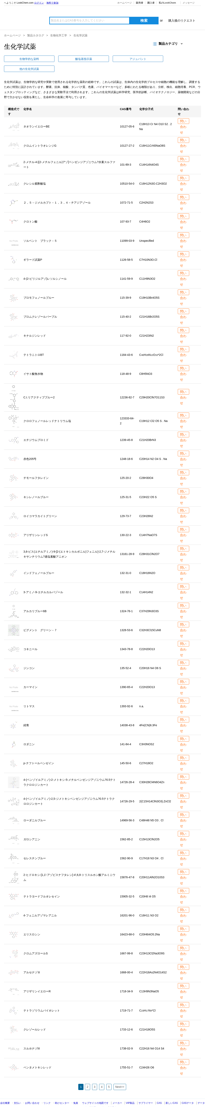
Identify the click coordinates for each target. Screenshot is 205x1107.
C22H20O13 (147, 639)
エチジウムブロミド (36, 430)
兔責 (75, 1093)
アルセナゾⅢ (31, 962)
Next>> (119, 1076)
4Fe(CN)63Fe (148, 715)
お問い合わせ (32, 1093)
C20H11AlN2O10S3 (151, 867)
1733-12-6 (126, 1019)
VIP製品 (130, 1093)
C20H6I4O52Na (149, 924)
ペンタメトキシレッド (37, 1057)
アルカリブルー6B (34, 601)
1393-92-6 (126, 696)
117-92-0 (125, 325)
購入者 (151, 2)
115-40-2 (125, 306)
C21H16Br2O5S (149, 306)
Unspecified (146, 230)
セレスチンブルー (34, 848)
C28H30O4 (146, 467)
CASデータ (188, 1093)
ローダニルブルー (34, 810)
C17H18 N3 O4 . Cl (151, 848)
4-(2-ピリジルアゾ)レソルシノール (45, 268)
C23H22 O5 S (148, 486)
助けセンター (62, 1093)
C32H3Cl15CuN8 (150, 620)
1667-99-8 (126, 943)
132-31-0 (125, 563)
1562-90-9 (126, 848)
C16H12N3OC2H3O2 (153, 173)
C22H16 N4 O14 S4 (151, 1038)
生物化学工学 (58, 35)
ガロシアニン (31, 829)
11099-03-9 (127, 230)
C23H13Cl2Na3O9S (152, 943)
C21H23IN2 (146, 325)
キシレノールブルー (36, 486)
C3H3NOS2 (146, 734)
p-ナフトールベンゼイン (38, 753)
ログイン (39, 2)
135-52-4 (125, 658)
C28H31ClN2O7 (149, 544)
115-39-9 (125, 287)
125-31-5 (125, 486)
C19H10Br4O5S (149, 287)
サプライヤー (146, 1093)
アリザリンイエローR (37, 981)
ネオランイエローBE (36, 116)
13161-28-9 (127, 544)
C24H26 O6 (146, 1057)
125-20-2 (125, 467)
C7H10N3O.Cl (148, 249)
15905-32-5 (127, 886)
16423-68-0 (127, 924)
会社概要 (5, 1093)
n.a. (141, 696)
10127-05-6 (127, 116)
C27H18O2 (146, 753)
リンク (47, 1093)
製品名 (113, 1098)
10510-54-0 (127, 173)
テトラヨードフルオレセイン (41, 886)
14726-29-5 (127, 791)
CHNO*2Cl (151, 344)
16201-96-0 (127, 905)
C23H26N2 (146, 506)
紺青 (26, 715)
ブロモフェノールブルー (38, 287)
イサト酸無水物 (33, 363)
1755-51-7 (126, 1057)
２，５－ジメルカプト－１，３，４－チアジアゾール (57, 192)
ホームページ (124, 2)
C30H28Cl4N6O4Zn (151, 772)
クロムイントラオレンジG (39, 135)
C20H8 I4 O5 (147, 886)
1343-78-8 (126, 639)
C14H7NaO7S (148, 525)
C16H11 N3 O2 (149, 905)
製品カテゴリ (98, 1098)
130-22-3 (125, 525)
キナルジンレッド (34, 325)
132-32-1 (125, 582)
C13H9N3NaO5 (149, 981)
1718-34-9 (126, 981)
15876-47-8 (127, 867)
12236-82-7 (127, 387)
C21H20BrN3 (147, 430)
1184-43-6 (126, 344)
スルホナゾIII (31, 1038)
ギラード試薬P (32, 249)
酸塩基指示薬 (44, 59)
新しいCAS (172, 1093)
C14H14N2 (146, 582)
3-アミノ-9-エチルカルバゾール (43, 582)
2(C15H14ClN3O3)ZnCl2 (155, 791)
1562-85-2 (126, 829)
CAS (159, 1093)
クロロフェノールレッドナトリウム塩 (47, 411)
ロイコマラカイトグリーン (40, 506)
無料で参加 (52, 2)
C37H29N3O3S (149, 601)
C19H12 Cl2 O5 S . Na (153, 411)
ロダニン (29, 734)
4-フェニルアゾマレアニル (40, 905)
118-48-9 (125, 363)
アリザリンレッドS (35, 525)
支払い (17, 1093)
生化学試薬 (80, 35)
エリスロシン (31, 924)
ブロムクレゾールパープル (40, 306)
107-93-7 (125, 211)
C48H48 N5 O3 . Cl (151, 810)
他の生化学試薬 (101, 59)
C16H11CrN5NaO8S (152, 135)
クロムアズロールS (35, 943)
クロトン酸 (30, 211)
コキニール (30, 639)
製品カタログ (35, 35)
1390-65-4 (126, 677)
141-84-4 (125, 734)
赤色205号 (29, 449)
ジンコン (29, 658)
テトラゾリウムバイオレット (41, 1000)
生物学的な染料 (16, 59)
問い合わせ (183, 112)
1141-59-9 (126, 268)
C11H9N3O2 (147, 268)
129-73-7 (125, 506)
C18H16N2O (147, 563)
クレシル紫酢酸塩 (34, 173)
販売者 (139, 2)
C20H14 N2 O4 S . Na (153, 449)
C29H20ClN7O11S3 (152, 387)
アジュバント (73, 59)
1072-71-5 (126, 192)
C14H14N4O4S (149, 154)
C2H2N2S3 (146, 192)
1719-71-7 (126, 1000)
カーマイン (30, 677)
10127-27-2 (127, 135)
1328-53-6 (126, 620)
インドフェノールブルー (38, 563)
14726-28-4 (127, 772)
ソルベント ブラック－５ (40, 230)
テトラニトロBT (33, 344)
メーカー (117, 1093)
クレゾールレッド (34, 1019)
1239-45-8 (126, 430)
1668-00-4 (126, 962)
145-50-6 (125, 753)
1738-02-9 (126, 1038)
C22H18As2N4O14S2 (153, 962)
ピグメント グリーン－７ (40, 620)
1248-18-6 (126, 449)
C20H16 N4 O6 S (150, 658)
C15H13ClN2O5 (149, 829)
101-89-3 (125, 154)
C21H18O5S (147, 1019)
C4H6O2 (144, 211)
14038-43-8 (127, 715)
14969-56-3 (127, 810)
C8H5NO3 (145, 363)
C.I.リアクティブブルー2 (39, 387)
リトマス (29, 696)
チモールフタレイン (36, 467)
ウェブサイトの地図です (95, 1093)
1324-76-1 (126, 601)
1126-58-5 (126, 249)
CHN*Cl (147, 1000)
